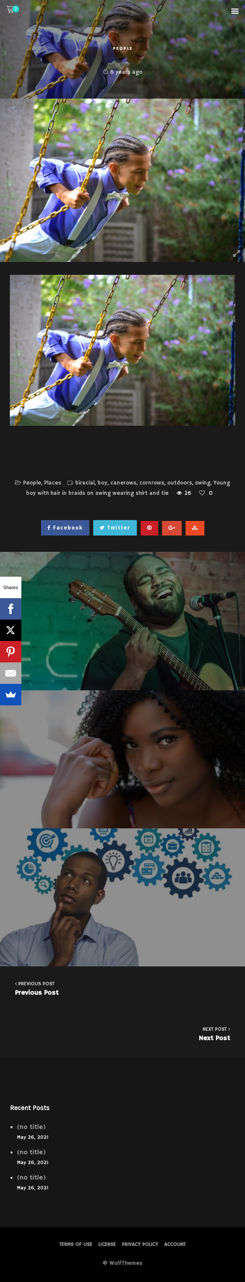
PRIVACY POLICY (140, 1244)
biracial (84, 483)
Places (52, 483)
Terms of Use (75, 1244)
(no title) (31, 1127)
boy (102, 483)
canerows (123, 483)
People (123, 48)
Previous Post (122, 988)
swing (202, 483)
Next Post (122, 1034)
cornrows (151, 483)
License (107, 1244)
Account (175, 1244)
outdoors (179, 483)
